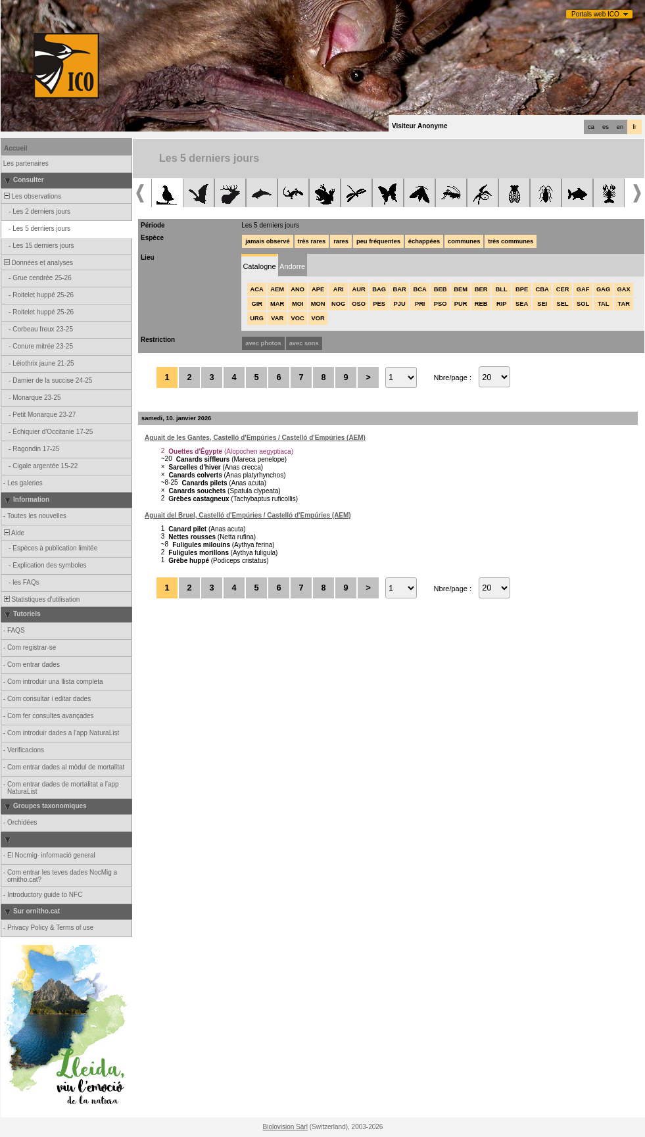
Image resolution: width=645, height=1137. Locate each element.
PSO (440, 304)
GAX (624, 289)
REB (481, 304)
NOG (338, 304)
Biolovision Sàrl (285, 1126)
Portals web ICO (595, 14)
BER (481, 289)
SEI (542, 304)
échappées (424, 241)
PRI (420, 304)
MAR (277, 304)
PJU (400, 304)
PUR (460, 304)
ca (591, 127)
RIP (501, 304)
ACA (257, 289)
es (605, 127)
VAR (277, 318)
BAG (379, 289)
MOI (298, 304)
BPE (521, 289)
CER (562, 289)
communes (464, 241)
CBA (542, 289)
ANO (297, 289)
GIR (256, 304)
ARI (338, 289)
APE (318, 289)
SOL (583, 304)
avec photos (263, 343)
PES (379, 304)
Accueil (16, 148)
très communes (510, 241)
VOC (297, 318)
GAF (583, 289)
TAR (623, 304)
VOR (318, 318)
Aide (13, 533)
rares (340, 241)
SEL (563, 304)
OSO (359, 304)
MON (318, 304)
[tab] (259, 265)
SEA (521, 304)
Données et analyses (37, 262)
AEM (277, 289)
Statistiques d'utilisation (41, 599)
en (620, 127)
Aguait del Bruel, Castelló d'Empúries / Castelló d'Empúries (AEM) (248, 515)
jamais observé (267, 241)
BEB (440, 289)
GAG (603, 289)
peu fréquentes (378, 241)
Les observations (31, 196)
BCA (420, 289)
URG (257, 318)
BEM (460, 289)
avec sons (304, 343)
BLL (502, 289)
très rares (312, 241)
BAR (399, 289)
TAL (603, 304)
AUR (359, 289)
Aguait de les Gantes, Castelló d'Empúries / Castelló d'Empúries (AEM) (255, 437)
